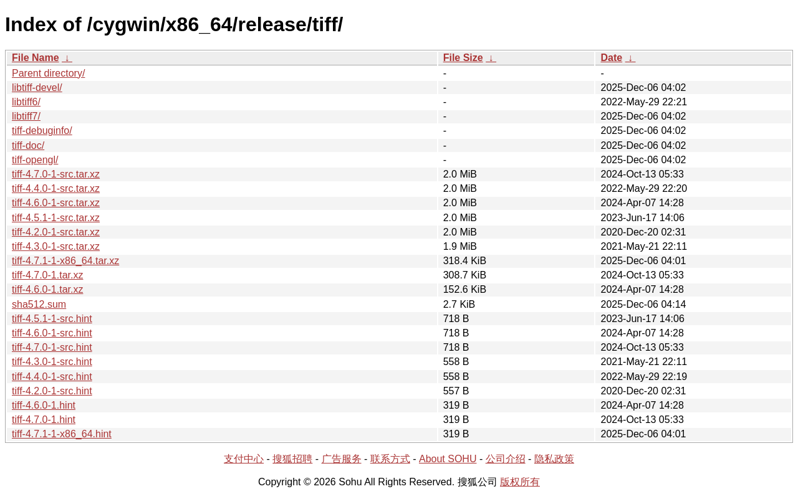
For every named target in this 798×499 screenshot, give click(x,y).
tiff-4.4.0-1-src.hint (52, 376)
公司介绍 (506, 459)
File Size (463, 57)
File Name (35, 57)
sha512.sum (39, 304)
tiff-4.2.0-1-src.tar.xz (56, 232)
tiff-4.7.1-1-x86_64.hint (62, 434)
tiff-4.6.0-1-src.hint (52, 333)
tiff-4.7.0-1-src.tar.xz (56, 174)
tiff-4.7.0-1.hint (43, 419)
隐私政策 (554, 459)
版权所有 (520, 482)
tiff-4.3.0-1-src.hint (52, 361)
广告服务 (342, 459)
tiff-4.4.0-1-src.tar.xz (56, 188)
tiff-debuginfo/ (42, 130)
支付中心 (244, 459)
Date (611, 57)
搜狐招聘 (292, 459)
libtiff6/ (26, 102)
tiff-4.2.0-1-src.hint (52, 391)
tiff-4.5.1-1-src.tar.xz (56, 217)
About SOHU (447, 459)
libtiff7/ (26, 116)
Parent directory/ (48, 73)
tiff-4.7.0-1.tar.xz (47, 275)
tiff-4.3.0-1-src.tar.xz (56, 246)
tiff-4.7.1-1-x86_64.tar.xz (65, 260)
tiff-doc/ (28, 145)
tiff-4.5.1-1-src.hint (52, 318)
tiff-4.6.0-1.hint (43, 405)
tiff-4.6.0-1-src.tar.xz (56, 202)
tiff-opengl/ (35, 159)
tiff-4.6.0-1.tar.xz (47, 289)
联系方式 (390, 459)
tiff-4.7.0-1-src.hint (52, 347)
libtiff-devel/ (37, 87)
